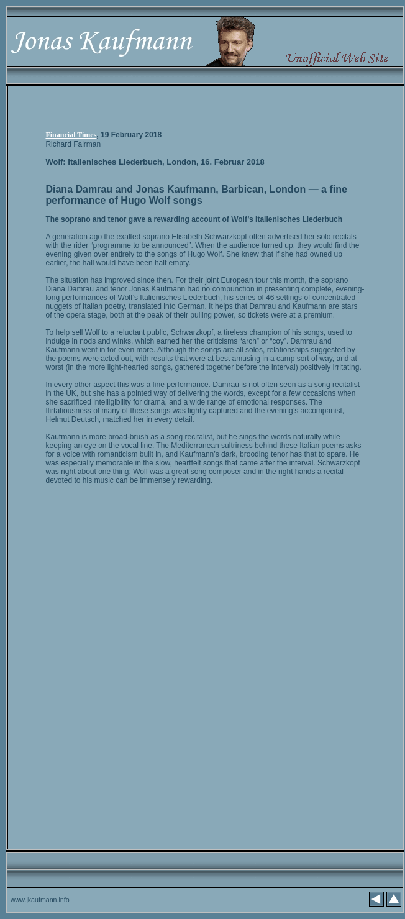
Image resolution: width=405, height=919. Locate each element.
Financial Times (70, 134)
